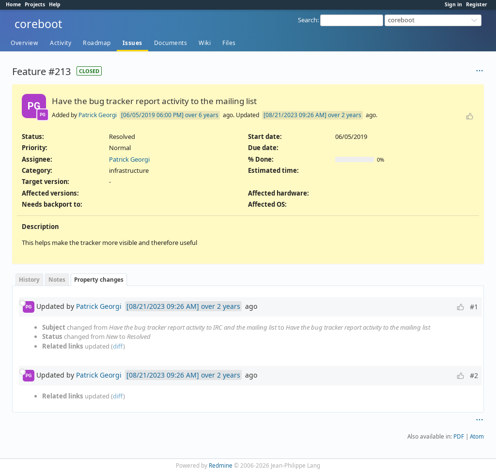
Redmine (220, 465)
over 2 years (344, 115)
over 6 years (201, 115)
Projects (35, 4)
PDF (458, 436)
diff (118, 346)
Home (13, 4)
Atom (477, 436)
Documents (170, 43)
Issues (132, 43)
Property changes (99, 279)
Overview (24, 43)
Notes (56, 279)
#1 (474, 306)
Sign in (453, 4)
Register (476, 4)
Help (55, 4)
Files (229, 43)
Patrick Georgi (97, 115)
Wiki (205, 43)
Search (307, 19)
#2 (474, 375)
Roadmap (97, 43)
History (29, 279)
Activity (60, 43)
